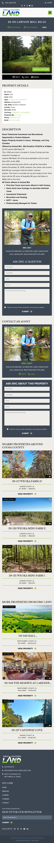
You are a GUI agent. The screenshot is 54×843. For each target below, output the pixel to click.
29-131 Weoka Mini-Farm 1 (27, 575)
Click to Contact (14, 120)
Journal (5, 795)
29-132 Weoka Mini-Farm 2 (27, 528)
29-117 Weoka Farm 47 (27, 481)
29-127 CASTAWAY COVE (27, 730)
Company (5, 799)
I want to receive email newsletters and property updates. (26, 307)
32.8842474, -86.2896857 (21, 112)
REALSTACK (35, 840)
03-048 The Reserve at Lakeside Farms (27, 683)
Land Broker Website (22, 840)
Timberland (23, 99)
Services (5, 791)
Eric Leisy (18, 115)
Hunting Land (13, 99)
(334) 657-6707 (15, 117)
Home (4, 787)
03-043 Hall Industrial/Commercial (27, 635)
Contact (5, 803)
